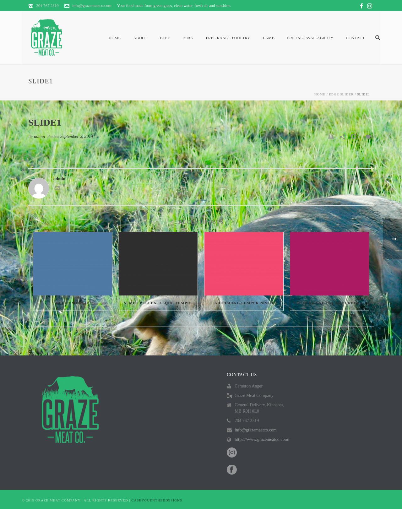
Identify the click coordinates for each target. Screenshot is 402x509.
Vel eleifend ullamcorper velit (331, 303)
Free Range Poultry (228, 37)
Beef (165, 37)
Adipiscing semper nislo (243, 303)
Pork (187, 37)
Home (115, 37)
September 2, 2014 (76, 136)
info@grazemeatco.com (91, 5)
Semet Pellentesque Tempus (158, 303)
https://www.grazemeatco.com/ (262, 439)
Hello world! (73, 303)
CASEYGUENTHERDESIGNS (156, 500)
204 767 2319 (47, 5)
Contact (355, 37)
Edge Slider (341, 94)
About (140, 37)
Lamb (269, 37)
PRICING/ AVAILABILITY (310, 37)
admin (39, 136)
